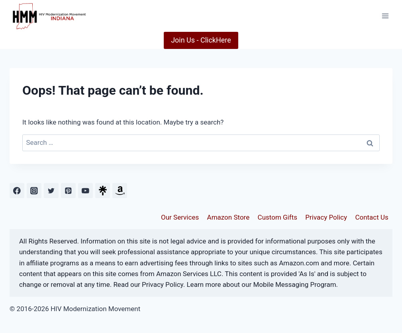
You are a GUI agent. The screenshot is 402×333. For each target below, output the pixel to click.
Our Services (180, 217)
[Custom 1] (102, 190)
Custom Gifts (277, 217)
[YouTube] (85, 190)
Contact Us (371, 217)
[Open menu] (385, 16)
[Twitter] (51, 190)
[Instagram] (34, 190)
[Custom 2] (119, 190)
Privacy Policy (326, 217)
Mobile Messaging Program (294, 284)
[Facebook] (17, 190)
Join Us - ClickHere (201, 40)
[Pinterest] (68, 190)
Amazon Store (228, 217)
